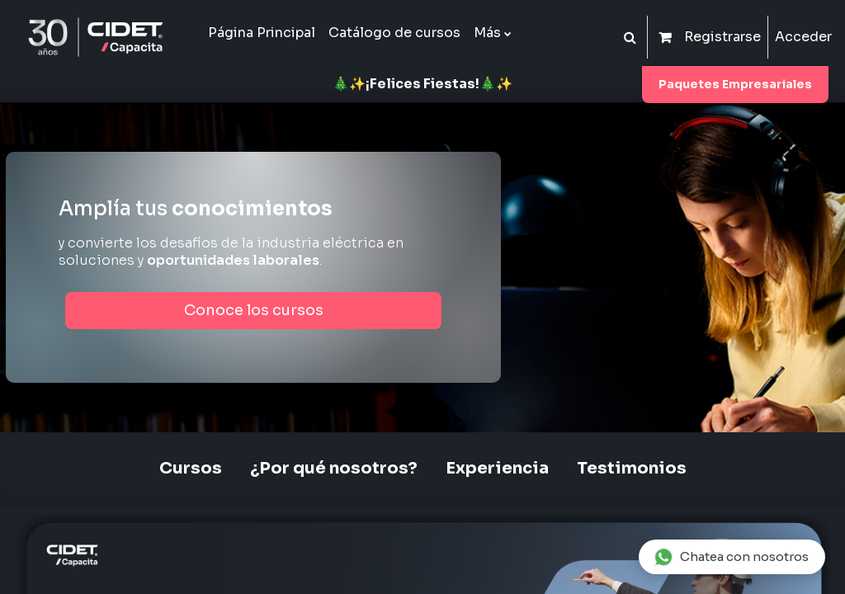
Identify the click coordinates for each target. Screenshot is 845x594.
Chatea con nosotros (731, 556)
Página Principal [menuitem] (261, 32)
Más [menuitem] (487, 32)
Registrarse (722, 36)
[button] (630, 37)
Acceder (803, 36)
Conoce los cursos (253, 310)
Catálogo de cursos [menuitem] (394, 32)
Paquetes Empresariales (735, 84)
